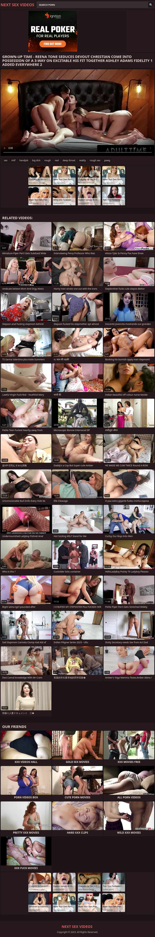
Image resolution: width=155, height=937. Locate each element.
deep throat (69, 160)
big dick (36, 160)
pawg (107, 160)
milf (13, 160)
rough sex (95, 160)
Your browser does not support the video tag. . (77, 112)
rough (47, 160)
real (57, 160)
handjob (23, 160)
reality (82, 160)
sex (5, 160)
